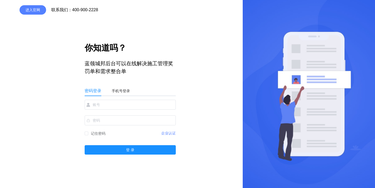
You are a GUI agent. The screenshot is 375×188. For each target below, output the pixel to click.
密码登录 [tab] (93, 91)
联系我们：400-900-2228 (74, 10)
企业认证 (168, 133)
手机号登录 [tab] (121, 91)
